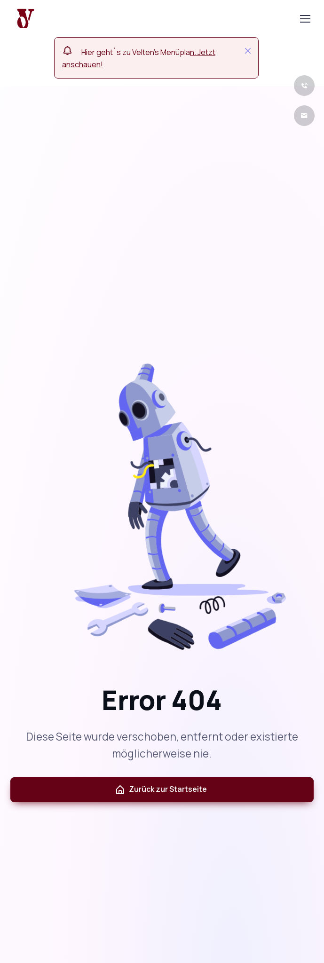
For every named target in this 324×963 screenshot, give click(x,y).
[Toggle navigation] (305, 18)
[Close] (247, 51)
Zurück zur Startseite (161, 789)
